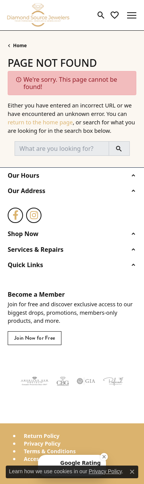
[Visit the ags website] (34, 381)
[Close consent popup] (132, 471)
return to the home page (40, 122)
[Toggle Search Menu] (101, 15)
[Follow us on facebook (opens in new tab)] (15, 215)
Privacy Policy (42, 443)
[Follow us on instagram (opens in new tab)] (33, 215)
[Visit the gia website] (86, 381)
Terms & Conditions (50, 451)
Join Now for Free (34, 338)
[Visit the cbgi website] (63, 381)
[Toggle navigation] (131, 15)
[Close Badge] (104, 457)
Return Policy (42, 436)
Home (20, 45)
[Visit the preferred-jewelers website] (113, 381)
